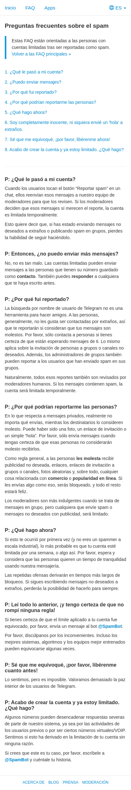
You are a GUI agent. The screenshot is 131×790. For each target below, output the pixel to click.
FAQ (30, 7)
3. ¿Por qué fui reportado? (30, 92)
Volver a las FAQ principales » (41, 53)
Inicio (10, 7)
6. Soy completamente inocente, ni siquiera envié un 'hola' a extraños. (64, 126)
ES (117, 7)
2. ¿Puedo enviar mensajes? (33, 82)
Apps (49, 7)
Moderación (95, 782)
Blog (53, 782)
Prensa (70, 782)
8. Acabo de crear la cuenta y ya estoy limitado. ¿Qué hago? (64, 149)
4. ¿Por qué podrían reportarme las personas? (50, 102)
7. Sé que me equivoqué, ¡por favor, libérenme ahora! (57, 139)
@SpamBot (110, 626)
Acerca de (33, 782)
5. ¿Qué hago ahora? (26, 112)
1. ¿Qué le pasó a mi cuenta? (34, 71)
